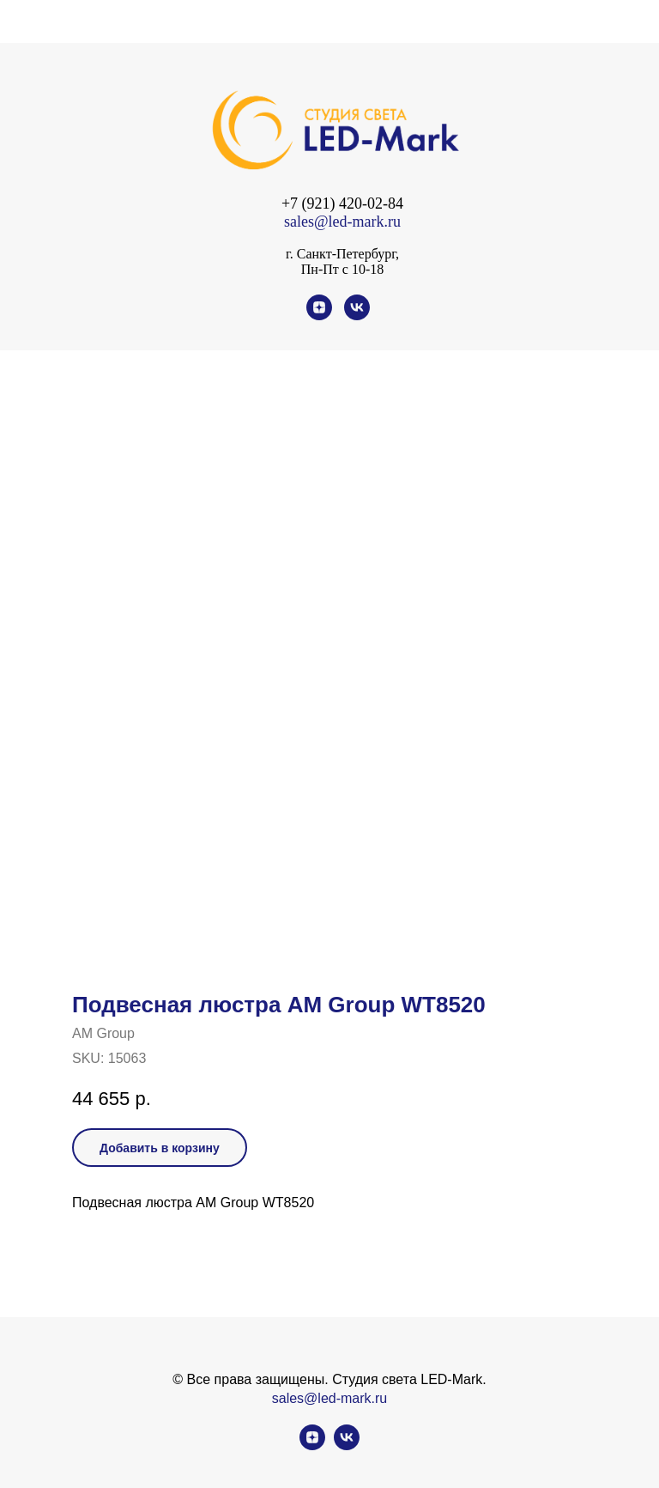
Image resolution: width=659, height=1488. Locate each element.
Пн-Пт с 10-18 (342, 269)
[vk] (357, 315)
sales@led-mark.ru (342, 221)
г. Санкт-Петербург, (342, 253)
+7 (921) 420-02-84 (342, 203)
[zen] (319, 315)
